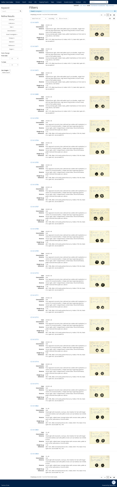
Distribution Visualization (98, 5)
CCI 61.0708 (34, 229)
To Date (3, 62)
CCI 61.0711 (34, 295)
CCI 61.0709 (34, 251)
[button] (110, 15)
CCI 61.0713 (34, 339)
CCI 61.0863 (34, 430)
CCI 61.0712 (34, 317)
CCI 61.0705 (34, 162)
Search (24, 2)
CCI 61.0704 (34, 140)
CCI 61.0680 (34, 94)
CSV (81, 5)
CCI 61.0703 (34, 118)
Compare (59, 2)
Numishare (113, 485)
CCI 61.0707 (34, 207)
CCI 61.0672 (34, 70)
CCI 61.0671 (34, 46)
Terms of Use (5, 485)
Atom (84, 5)
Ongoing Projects (43, 2)
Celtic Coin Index (7, 2)
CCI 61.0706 (34, 185)
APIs (84, 2)
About (30, 2)
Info (35, 2)
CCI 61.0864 (34, 454)
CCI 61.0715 (34, 384)
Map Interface (110, 5)
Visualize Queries (68, 2)
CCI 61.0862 (34, 406)
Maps (52, 2)
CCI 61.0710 (34, 273)
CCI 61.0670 (34, 22)
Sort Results (63, 18)
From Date (4, 55)
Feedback (78, 2)
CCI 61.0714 (34, 362)
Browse (18, 2)
